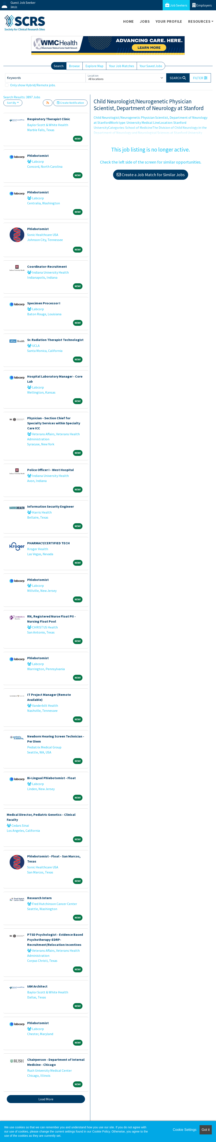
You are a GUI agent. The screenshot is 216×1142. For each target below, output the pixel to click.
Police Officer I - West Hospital (50, 470)
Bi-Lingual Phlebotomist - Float (51, 778)
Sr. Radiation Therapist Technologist (55, 340)
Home (128, 21)
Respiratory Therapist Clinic (48, 119)
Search (58, 66)
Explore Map (94, 66)
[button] (200, 78)
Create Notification (70, 103)
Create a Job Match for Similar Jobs (151, 174)
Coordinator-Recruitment (47, 266)
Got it (206, 1129)
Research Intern (39, 898)
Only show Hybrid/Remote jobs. (33, 85)
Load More (45, 1099)
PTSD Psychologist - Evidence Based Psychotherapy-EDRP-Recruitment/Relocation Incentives (55, 939)
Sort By (11, 103)
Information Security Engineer (50, 506)
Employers (202, 5)
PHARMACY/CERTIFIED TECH (48, 543)
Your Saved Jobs (151, 66)
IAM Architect (37, 986)
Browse (74, 66)
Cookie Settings (184, 1129)
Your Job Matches (121, 66)
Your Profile (169, 21)
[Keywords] (45, 78)
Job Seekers (176, 5)
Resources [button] (199, 21)
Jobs (145, 21)
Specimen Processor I (43, 303)
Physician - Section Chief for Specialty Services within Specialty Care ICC (53, 423)
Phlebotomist (38, 155)
